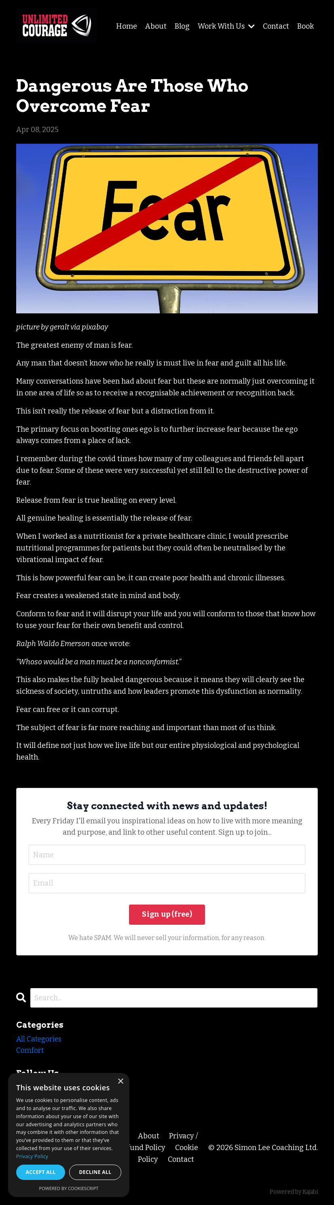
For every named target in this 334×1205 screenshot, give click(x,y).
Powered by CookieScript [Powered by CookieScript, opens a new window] (69, 1188)
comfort (30, 1051)
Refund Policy (142, 1148)
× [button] (120, 1082)
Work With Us (226, 26)
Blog (182, 26)
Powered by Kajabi (294, 1192)
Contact (276, 26)
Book (305, 26)
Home (126, 26)
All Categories (40, 1039)
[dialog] (68, 1135)
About (156, 26)
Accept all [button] (41, 1172)
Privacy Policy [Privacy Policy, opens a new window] (32, 1156)
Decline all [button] (95, 1172)
